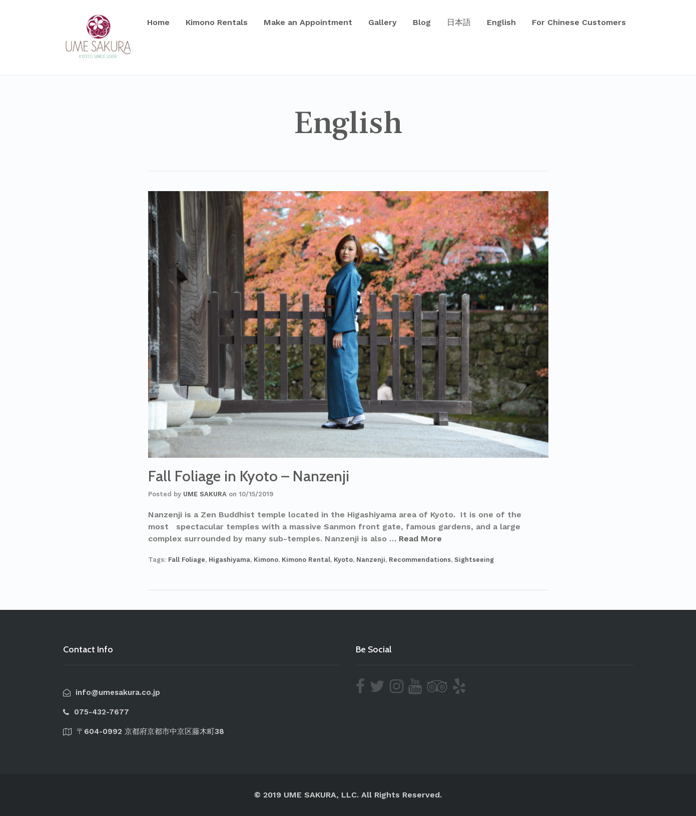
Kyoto (343, 559)
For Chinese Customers (579, 22)
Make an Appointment (308, 22)
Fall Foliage (186, 559)
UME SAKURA (205, 494)
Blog (422, 22)
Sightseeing (474, 559)
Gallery (382, 22)
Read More (420, 538)
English (501, 22)
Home (158, 22)
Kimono (266, 559)
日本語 (459, 22)
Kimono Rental (306, 559)
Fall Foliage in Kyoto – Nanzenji (248, 476)
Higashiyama (229, 559)
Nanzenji (370, 559)
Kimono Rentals (217, 22)
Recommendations (420, 559)
